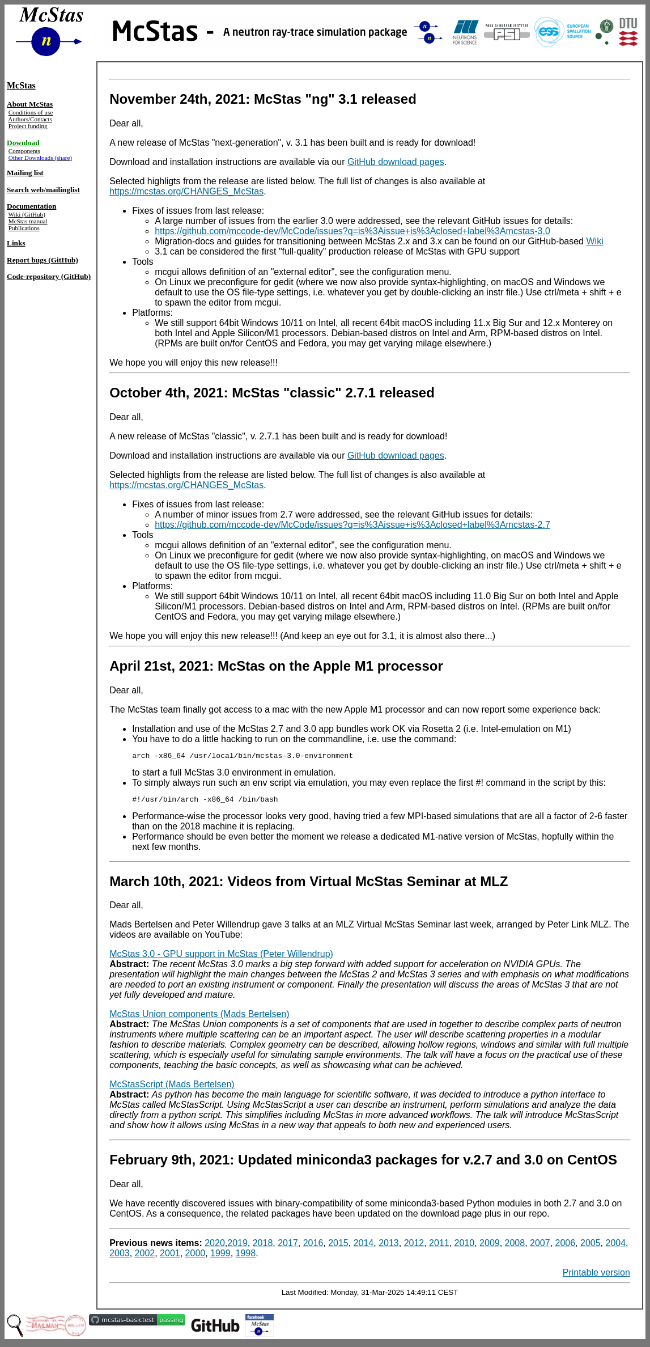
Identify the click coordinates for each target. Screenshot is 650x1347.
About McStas (30, 104)
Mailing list (25, 172)
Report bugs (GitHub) (42, 260)
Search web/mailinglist (43, 189)
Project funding (28, 125)
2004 (616, 1246)
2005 (590, 1246)
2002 (145, 1256)
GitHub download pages (395, 162)
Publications (24, 227)
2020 (215, 1246)
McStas (21, 85)
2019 (237, 1246)
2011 (439, 1246)
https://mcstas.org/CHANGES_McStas (186, 191)
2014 (364, 1246)
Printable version (596, 1276)
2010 (464, 1246)
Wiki (594, 241)
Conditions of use (31, 112)
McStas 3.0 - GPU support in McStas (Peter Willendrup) (221, 957)
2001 (170, 1256)
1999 (220, 1256)
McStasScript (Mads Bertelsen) (172, 1087)
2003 (119, 1256)
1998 (246, 1256)
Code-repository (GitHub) (49, 276)
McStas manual (28, 221)
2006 (565, 1246)
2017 (288, 1246)
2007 (540, 1246)
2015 (338, 1246)
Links (16, 243)
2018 (263, 1246)
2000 (195, 1256)
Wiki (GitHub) (27, 214)
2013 (389, 1246)
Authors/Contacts (30, 119)
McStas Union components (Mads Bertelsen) (199, 1017)
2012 (414, 1246)
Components (24, 150)
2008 (515, 1246)
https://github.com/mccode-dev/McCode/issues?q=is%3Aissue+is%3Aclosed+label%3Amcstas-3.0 (352, 231)
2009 (489, 1246)
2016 (313, 1246)
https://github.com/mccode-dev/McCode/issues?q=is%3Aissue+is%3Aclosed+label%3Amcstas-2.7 (352, 525)
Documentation (31, 206)
